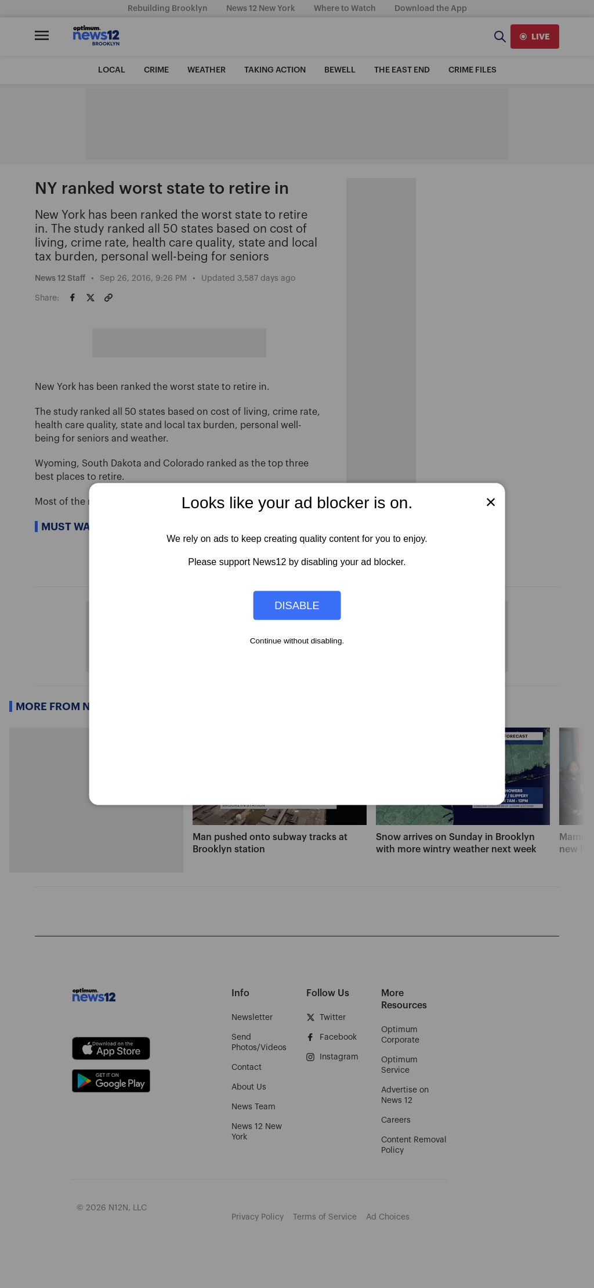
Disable (297, 605)
